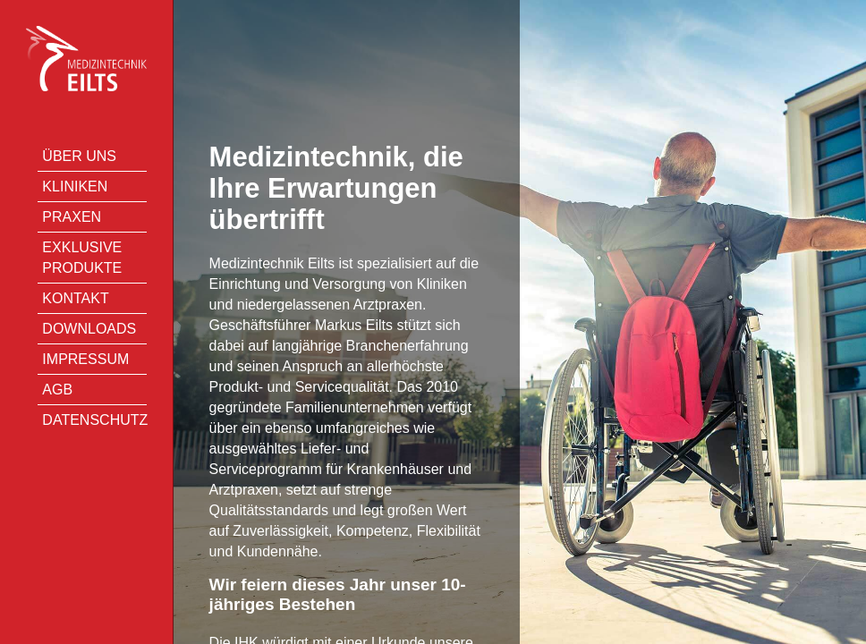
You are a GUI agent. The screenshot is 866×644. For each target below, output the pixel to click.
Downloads (89, 328)
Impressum (85, 359)
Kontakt (75, 298)
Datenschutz (94, 420)
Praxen (71, 217)
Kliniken (74, 186)
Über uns (79, 156)
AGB (57, 389)
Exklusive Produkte (82, 257)
